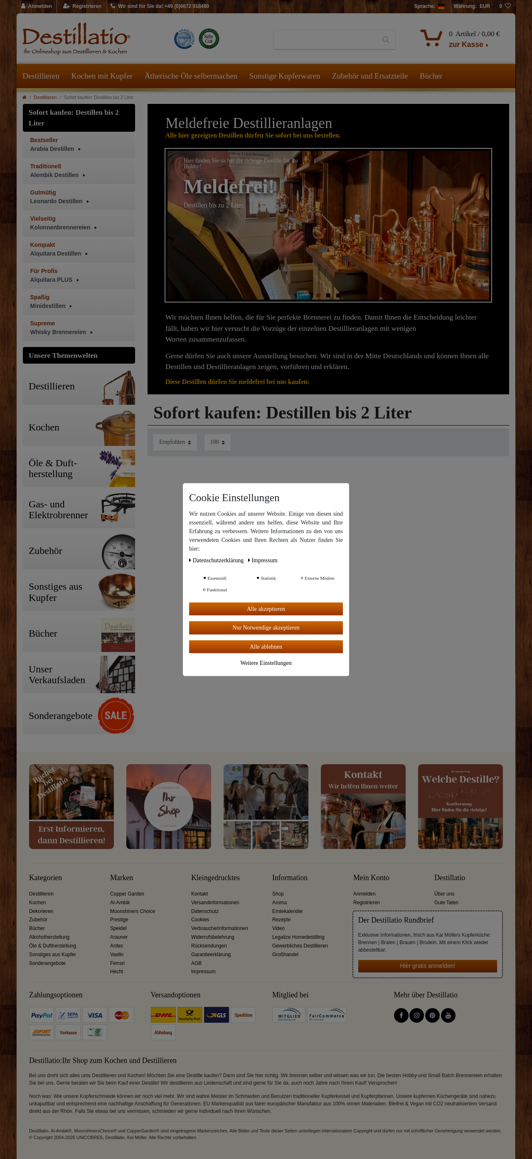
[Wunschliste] (505, 6)
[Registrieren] (82, 6)
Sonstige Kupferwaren (284, 75)
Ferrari (117, 963)
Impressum (203, 971)
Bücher (431, 75)
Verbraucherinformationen (219, 928)
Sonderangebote (47, 963)
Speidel (118, 928)
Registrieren (366, 903)
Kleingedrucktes (215, 878)
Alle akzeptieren (266, 608)
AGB (196, 963)
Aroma (279, 903)
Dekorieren (41, 911)
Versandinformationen (215, 903)
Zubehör (38, 920)
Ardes (116, 946)
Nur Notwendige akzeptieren (266, 628)
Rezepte (281, 920)
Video (278, 928)
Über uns (444, 894)
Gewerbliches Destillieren (300, 946)
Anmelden (364, 894)
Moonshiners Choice (132, 911)
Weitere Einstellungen (266, 663)
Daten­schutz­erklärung (217, 560)
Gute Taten (446, 903)
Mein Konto (371, 878)
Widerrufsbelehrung (212, 937)
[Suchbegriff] (325, 39)
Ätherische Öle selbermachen (191, 75)
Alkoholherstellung (49, 937)
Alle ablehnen (266, 646)
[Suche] (386, 39)
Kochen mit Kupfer (102, 75)
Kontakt (199, 894)
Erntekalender (287, 911)
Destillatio (449, 878)
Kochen (37, 903)
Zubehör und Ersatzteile (370, 75)
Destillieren (40, 75)
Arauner (119, 937)
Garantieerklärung (211, 954)
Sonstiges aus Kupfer (52, 954)
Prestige (119, 920)
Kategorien (45, 878)
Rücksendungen (209, 946)
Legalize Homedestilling (298, 937)
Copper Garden (127, 894)
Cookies (200, 920)
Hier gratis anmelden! (427, 965)
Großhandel (285, 954)
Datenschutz (205, 911)
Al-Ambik (120, 903)
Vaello (116, 954)
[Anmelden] (37, 6)
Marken (121, 878)
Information (290, 878)
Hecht (116, 971)
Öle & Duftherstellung (52, 946)
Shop (278, 894)
